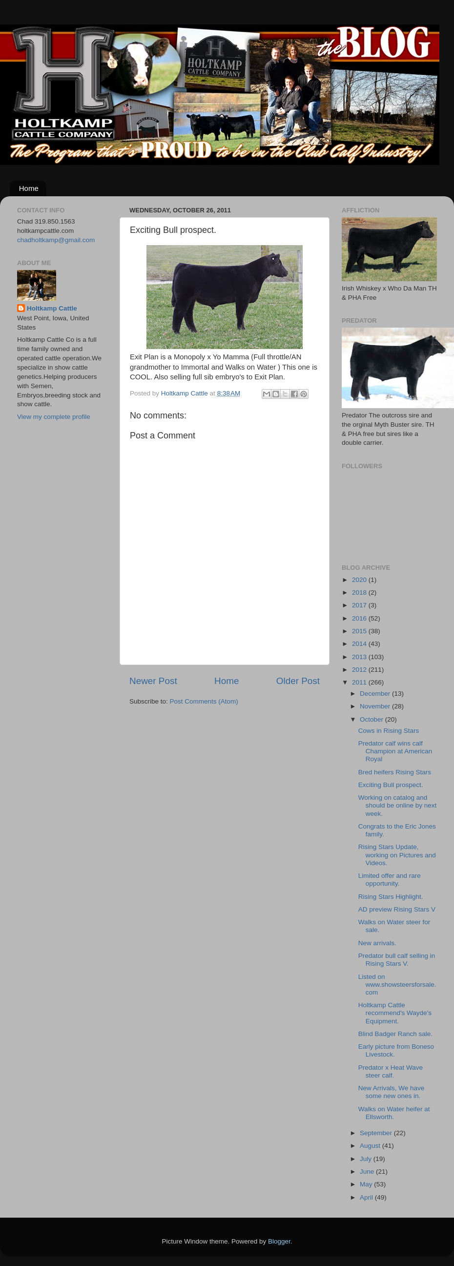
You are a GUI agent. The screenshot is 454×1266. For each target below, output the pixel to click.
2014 (360, 643)
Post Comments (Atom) (204, 701)
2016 (360, 618)
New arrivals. (377, 943)
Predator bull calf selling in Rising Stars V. (396, 959)
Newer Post (153, 681)
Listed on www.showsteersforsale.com (397, 984)
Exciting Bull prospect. (390, 785)
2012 (360, 669)
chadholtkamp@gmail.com (56, 240)
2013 (360, 657)
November (376, 706)
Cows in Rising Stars (388, 730)
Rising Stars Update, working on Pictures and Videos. (397, 854)
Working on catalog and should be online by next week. (397, 805)
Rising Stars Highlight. (390, 896)
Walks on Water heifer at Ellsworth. (394, 1113)
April (367, 1197)
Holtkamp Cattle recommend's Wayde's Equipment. (395, 1012)
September (377, 1133)
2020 (360, 579)
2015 (360, 631)
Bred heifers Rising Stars (394, 772)
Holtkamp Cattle (52, 308)
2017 (360, 605)
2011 (360, 682)
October (372, 719)
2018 (360, 592)
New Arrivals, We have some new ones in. (391, 1092)
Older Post (298, 681)
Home (29, 188)
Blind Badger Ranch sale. (395, 1034)
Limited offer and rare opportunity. (389, 879)
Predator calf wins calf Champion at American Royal (395, 751)
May (367, 1184)
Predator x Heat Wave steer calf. (390, 1071)
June (368, 1171)
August (371, 1145)
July (366, 1158)
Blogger (279, 1241)
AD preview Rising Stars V (396, 909)
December (376, 693)
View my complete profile (53, 416)
